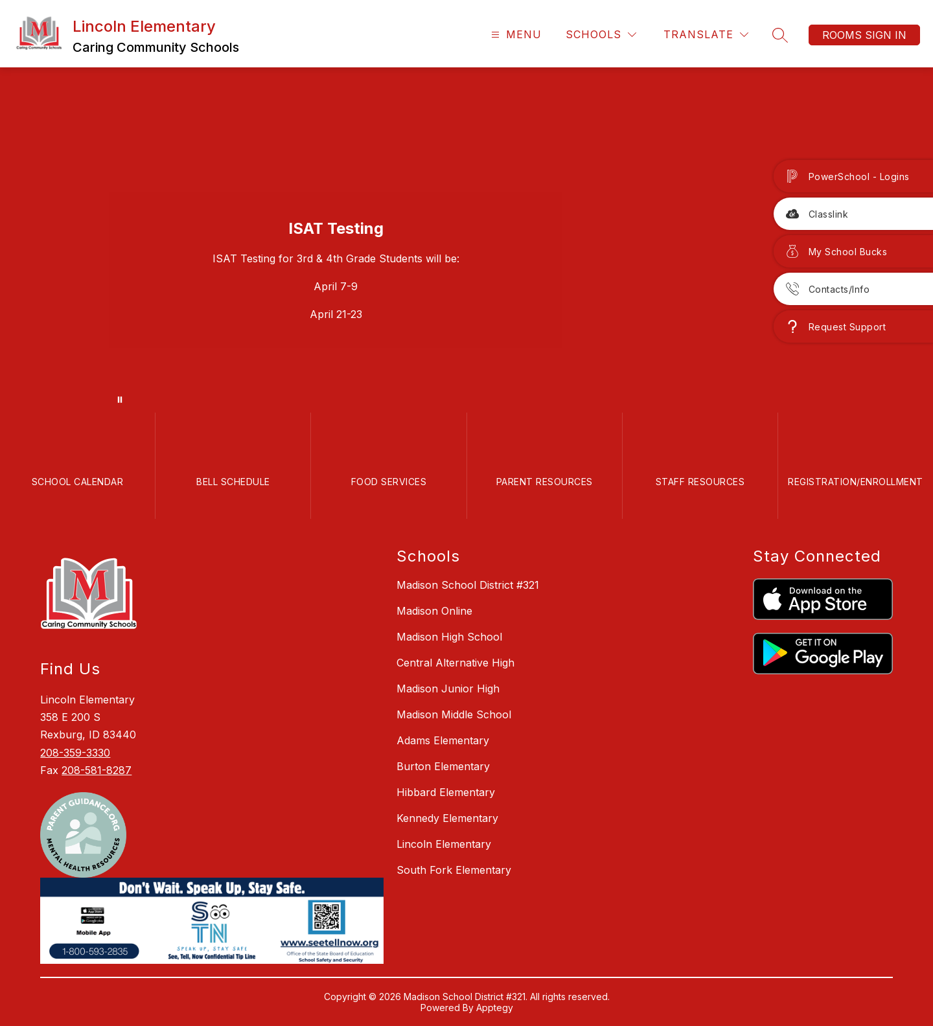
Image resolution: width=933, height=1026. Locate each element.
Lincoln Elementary (444, 844)
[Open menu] (515, 35)
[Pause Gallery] (119, 399)
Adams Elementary (443, 740)
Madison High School (449, 636)
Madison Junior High (448, 688)
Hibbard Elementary (446, 792)
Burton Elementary (443, 766)
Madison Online (434, 610)
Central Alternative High (455, 662)
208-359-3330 (75, 752)
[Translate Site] (706, 35)
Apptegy (494, 1007)
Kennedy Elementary (447, 818)
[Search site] (780, 35)
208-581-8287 (97, 770)
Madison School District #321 (468, 584)
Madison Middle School (454, 714)
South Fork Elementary (454, 869)
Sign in (885, 34)
